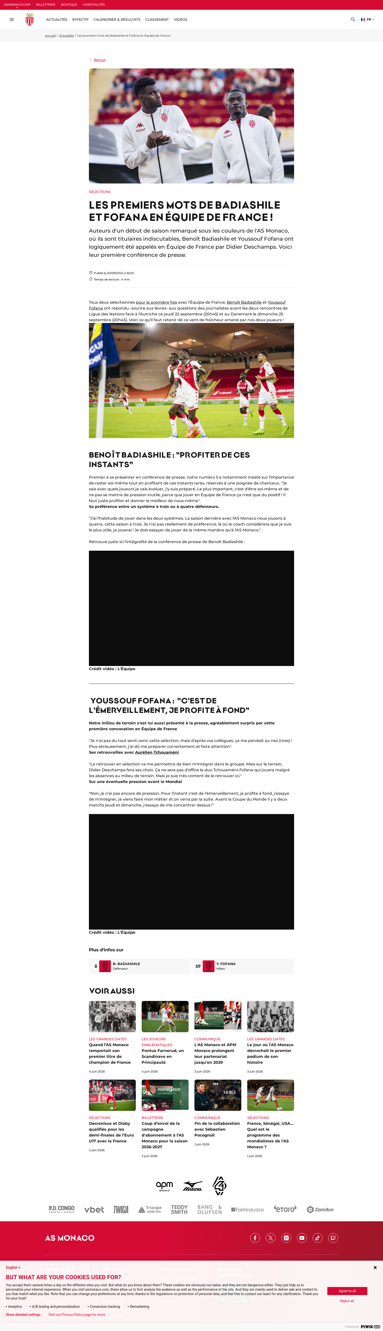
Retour (97, 60)
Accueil (50, 35)
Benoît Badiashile (244, 302)
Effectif (80, 19)
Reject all (347, 1301)
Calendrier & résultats (117, 19)
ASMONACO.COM (17, 4)
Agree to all (347, 1291)
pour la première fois (156, 302)
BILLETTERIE (45, 4)
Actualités (66, 35)
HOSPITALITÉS (94, 4)
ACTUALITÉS (56, 19)
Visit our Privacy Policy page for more (76, 1315)
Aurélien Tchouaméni (157, 752)
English (13, 1267)
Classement (157, 19)
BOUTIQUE (69, 4)
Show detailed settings (23, 1315)
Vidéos (180, 19)
